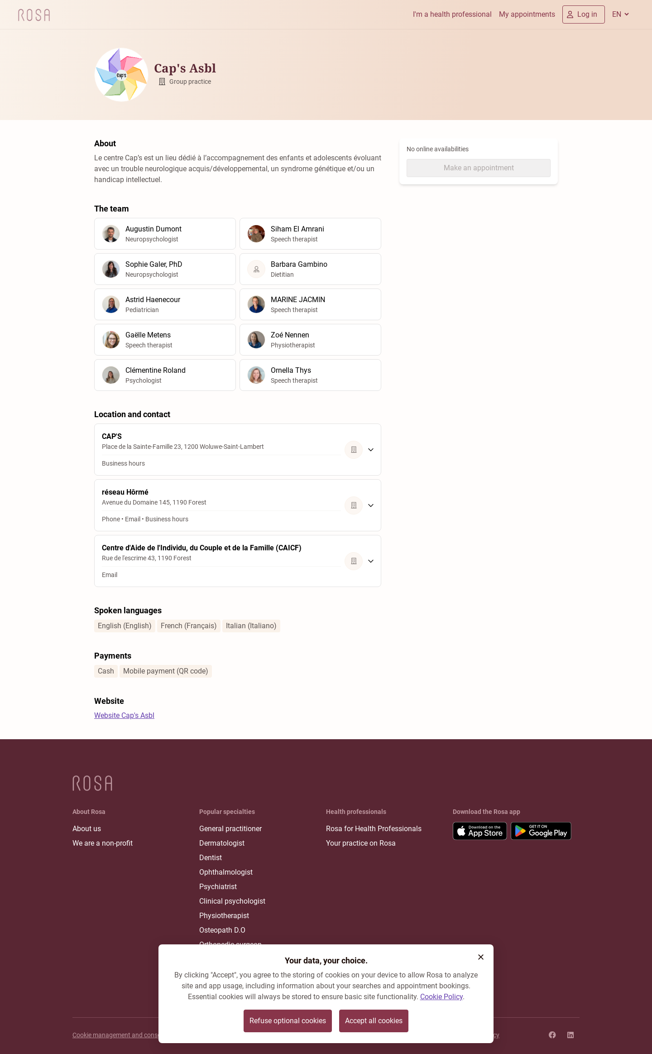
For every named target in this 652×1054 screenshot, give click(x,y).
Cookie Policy (441, 996)
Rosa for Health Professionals (374, 828)
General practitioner (230, 828)
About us (86, 828)
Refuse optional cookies (287, 1020)
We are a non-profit (102, 843)
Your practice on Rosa (361, 843)
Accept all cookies (374, 1020)
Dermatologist (221, 843)
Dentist (210, 857)
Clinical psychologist (232, 901)
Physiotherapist (224, 915)
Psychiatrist (218, 886)
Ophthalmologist (226, 872)
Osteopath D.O (222, 930)
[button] (480, 957)
